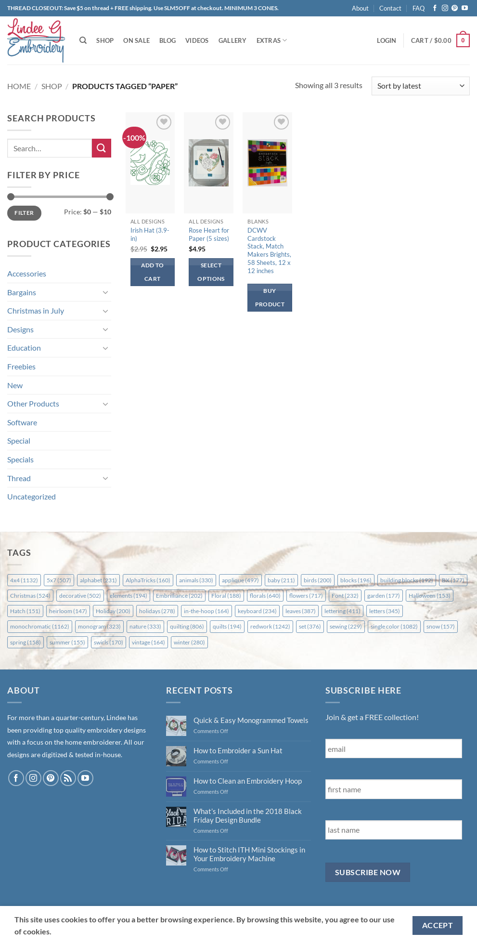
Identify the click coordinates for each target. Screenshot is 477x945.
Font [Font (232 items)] (345, 595)
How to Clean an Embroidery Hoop (247, 780)
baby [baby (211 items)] (281, 580)
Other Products (33, 403)
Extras (272, 40)
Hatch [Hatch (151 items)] (25, 611)
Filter (24, 212)
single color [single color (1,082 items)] (394, 626)
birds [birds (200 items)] (318, 580)
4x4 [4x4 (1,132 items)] (24, 580)
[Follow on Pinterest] (454, 8)
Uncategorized (31, 496)
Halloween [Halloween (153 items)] (430, 595)
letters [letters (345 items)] (384, 611)
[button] (386, 40)
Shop (105, 40)
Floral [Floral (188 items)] (226, 595)
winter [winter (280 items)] (189, 642)
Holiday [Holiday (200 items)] (113, 611)
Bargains (21, 292)
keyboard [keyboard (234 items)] (257, 611)
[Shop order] (421, 86)
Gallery (233, 40)
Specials (20, 459)
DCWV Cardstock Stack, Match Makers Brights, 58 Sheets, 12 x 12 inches (269, 250)
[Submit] (101, 148)
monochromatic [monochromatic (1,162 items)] (39, 626)
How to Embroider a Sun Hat (238, 750)
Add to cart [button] (152, 272)
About (360, 8)
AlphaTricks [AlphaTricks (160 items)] (148, 580)
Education (24, 347)
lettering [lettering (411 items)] (342, 611)
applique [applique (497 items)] (240, 580)
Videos (197, 40)
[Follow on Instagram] (445, 8)
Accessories (26, 273)
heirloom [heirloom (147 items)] (68, 611)
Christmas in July (35, 310)
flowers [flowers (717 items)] (306, 595)
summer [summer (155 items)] (67, 642)
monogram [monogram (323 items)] (99, 626)
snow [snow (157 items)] (440, 626)
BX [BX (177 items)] (453, 580)
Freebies (21, 366)
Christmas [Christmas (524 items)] (30, 595)
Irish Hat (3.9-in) (149, 234)
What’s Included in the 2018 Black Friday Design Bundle (247, 815)
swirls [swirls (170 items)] (108, 642)
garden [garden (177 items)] (383, 595)
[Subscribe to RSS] (68, 778)
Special (18, 440)
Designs (20, 329)
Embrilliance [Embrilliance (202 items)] (179, 595)
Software (22, 422)
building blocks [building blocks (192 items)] (406, 580)
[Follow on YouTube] (465, 8)
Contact (390, 8)
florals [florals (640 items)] (265, 595)
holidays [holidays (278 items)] (157, 611)
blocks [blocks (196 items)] (356, 580)
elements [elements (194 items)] (128, 595)
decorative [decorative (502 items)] (80, 595)
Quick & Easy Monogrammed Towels (251, 720)
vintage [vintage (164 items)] (148, 642)
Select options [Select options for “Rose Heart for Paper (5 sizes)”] (210, 272)
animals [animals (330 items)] (196, 580)
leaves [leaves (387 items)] (300, 611)
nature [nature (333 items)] (145, 626)
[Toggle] (105, 292)
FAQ (419, 8)
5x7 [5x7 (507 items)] (59, 580)
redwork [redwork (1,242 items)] (270, 626)
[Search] (83, 40)
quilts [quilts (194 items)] (227, 626)
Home (19, 86)
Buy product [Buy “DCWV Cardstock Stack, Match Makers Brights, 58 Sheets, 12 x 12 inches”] (269, 297)
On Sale (136, 40)
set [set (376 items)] (310, 626)
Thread (19, 478)
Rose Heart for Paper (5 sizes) (209, 234)
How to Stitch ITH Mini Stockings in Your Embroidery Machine (249, 854)
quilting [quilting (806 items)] (187, 626)
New (15, 385)
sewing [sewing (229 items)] (346, 626)
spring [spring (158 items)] (25, 642)
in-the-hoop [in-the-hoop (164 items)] (206, 611)
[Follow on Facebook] (435, 8)
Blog (167, 40)
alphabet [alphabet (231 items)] (98, 580)
